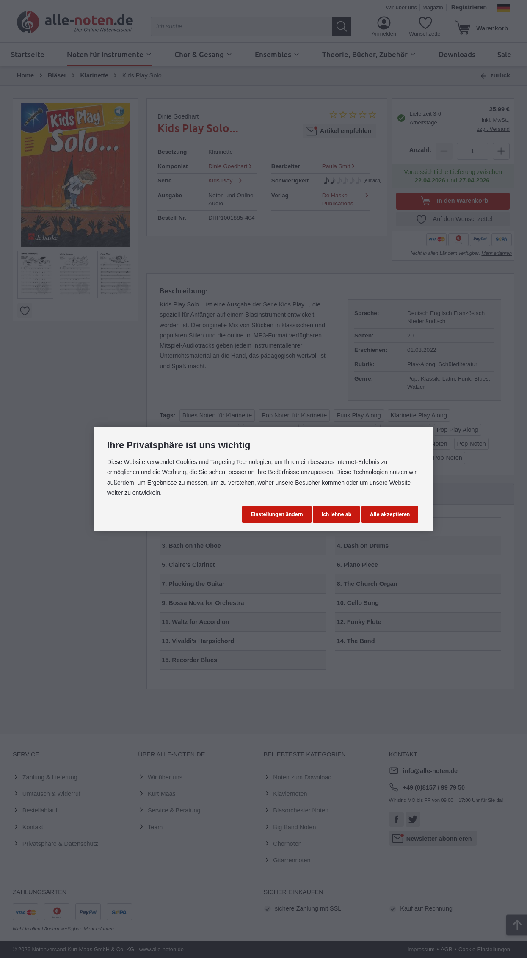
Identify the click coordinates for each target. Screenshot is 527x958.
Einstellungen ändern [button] (277, 514)
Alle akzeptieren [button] (390, 514)
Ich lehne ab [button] (336, 514)
